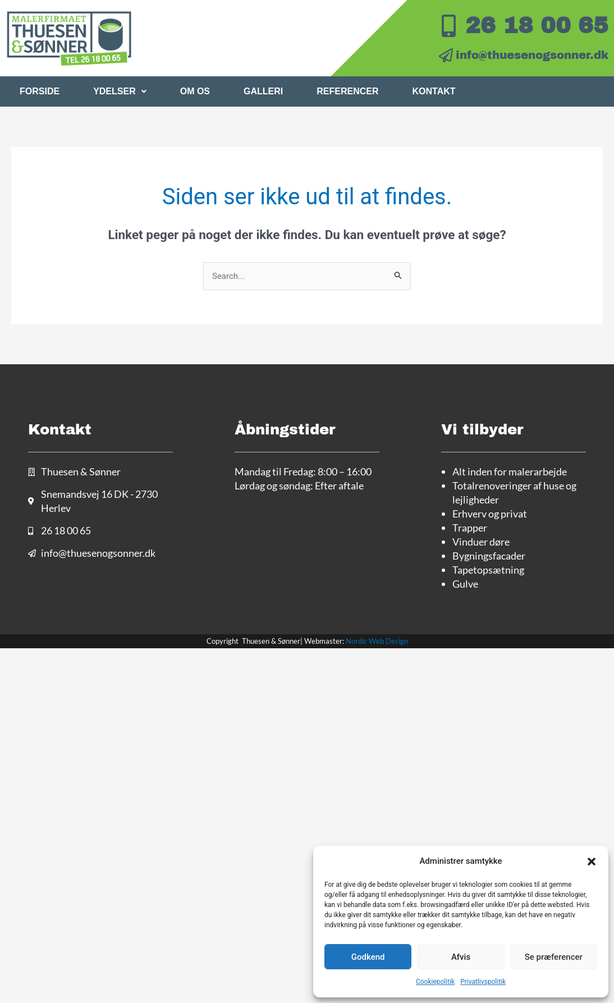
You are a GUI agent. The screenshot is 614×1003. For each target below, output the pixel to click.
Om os (195, 91)
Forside (39, 91)
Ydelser (119, 91)
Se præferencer (554, 957)
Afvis (460, 957)
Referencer (347, 91)
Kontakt (434, 91)
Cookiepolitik (435, 982)
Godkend (368, 957)
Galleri (263, 91)
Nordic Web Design (377, 640)
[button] (591, 861)
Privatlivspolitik (483, 982)
